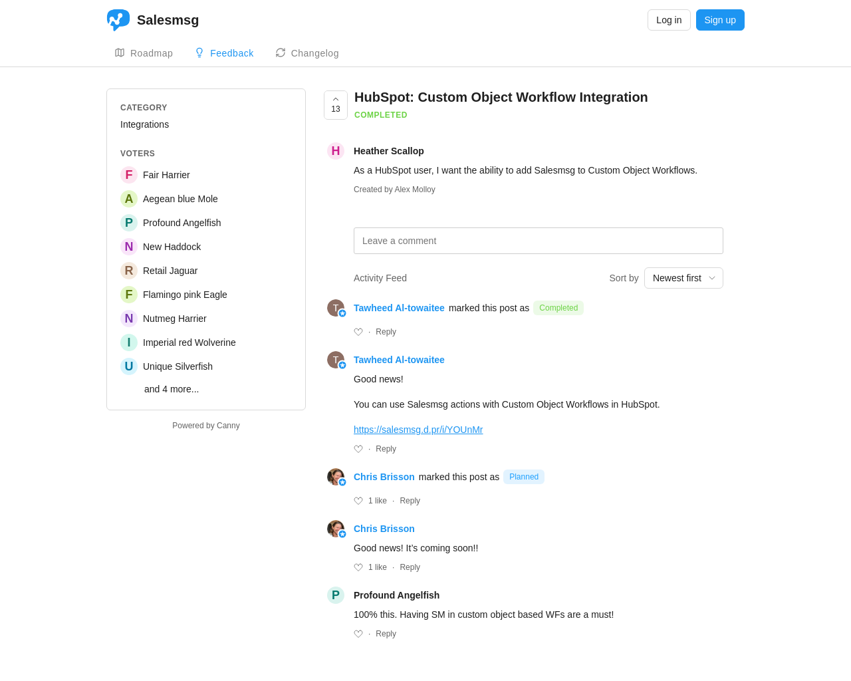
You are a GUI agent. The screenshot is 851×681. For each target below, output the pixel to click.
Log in (668, 20)
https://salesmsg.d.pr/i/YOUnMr (418, 429)
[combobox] (683, 278)
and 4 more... (171, 389)
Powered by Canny (205, 425)
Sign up (720, 20)
